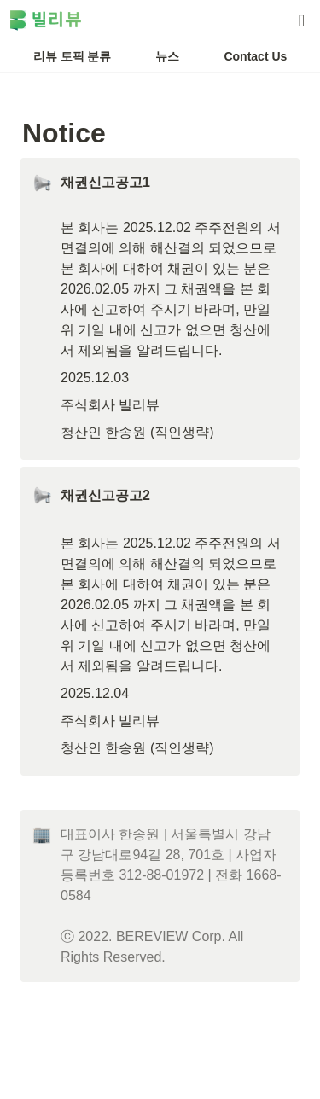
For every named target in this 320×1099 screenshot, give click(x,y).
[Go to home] (45, 20)
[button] (301, 20)
